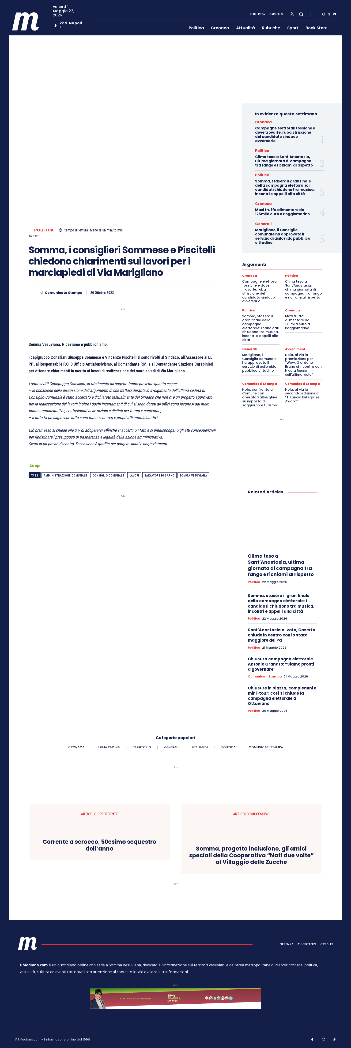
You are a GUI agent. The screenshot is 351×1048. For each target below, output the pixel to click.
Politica (44, 230)
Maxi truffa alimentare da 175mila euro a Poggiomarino (282, 211)
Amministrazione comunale (65, 475)
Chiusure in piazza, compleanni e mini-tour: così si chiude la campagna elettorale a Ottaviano (282, 695)
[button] (301, 14)
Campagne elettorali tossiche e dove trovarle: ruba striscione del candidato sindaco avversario (285, 134)
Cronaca (263, 122)
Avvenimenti (295, 349)
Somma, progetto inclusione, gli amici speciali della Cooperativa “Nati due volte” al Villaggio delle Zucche (251, 855)
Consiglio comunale (108, 475)
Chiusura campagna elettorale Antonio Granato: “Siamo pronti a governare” (281, 664)
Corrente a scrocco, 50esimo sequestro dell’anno (99, 845)
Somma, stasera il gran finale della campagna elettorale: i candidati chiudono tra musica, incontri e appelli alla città (285, 187)
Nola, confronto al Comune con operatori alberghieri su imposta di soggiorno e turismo (260, 397)
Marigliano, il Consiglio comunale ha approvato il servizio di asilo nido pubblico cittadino (282, 236)
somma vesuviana (193, 475)
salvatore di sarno (159, 475)
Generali (263, 224)
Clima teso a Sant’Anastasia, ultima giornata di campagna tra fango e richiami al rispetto (284, 161)
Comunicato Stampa (63, 293)
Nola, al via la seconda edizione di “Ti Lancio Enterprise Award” (302, 395)
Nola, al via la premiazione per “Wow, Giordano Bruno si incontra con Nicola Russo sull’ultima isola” (303, 364)
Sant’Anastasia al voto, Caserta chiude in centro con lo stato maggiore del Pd (281, 635)
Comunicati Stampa (259, 383)
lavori (134, 475)
